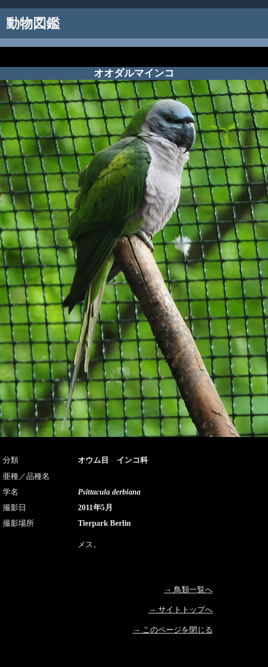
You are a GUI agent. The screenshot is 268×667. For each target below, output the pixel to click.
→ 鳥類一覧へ (188, 590)
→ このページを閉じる (173, 630)
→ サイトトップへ (181, 610)
